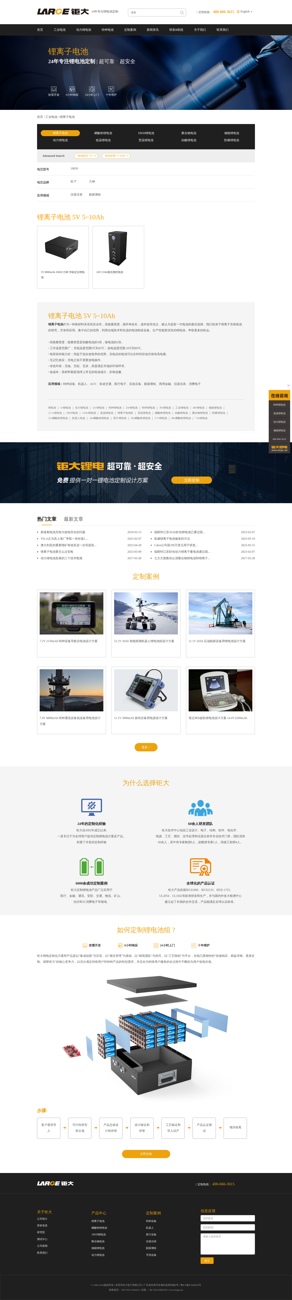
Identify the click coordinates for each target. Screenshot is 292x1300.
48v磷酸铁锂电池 (181, 418)
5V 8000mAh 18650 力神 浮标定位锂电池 (63, 275)
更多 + (146, 747)
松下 (74, 181)
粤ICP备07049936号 (190, 1285)
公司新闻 (42, 1246)
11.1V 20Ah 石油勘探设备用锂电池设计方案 (217, 641)
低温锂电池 (103, 140)
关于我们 (200, 29)
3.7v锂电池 (161, 418)
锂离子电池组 (125, 413)
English (246, 11)
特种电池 (108, 29)
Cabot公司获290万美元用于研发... (176, 545)
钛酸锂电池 (188, 140)
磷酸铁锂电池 (103, 133)
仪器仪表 (76, 194)
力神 (92, 181)
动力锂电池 (83, 29)
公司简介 (42, 1219)
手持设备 (151, 1255)
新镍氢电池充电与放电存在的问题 (63, 532)
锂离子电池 (67, 116)
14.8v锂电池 (89, 413)
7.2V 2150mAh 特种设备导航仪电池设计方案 (69, 641)
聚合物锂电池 (200, 413)
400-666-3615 (279, 439)
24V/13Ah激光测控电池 (109, 272)
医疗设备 (151, 1234)
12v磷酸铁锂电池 (58, 418)
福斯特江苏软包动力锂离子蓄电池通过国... (182, 551)
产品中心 (98, 1213)
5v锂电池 (65, 407)
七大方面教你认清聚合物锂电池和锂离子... (182, 558)
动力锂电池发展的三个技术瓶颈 (61, 558)
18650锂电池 (146, 133)
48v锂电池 (198, 407)
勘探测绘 (95, 194)
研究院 (41, 1232)
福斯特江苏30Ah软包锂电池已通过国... (179, 532)
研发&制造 (176, 29)
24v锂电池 (132, 407)
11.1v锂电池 (55, 413)
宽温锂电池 (146, 140)
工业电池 (60, 29)
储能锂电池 (231, 133)
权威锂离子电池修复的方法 (172, 538)
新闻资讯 (153, 29)
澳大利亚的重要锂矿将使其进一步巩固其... (68, 545)
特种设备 (151, 1221)
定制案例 (130, 29)
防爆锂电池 (231, 140)
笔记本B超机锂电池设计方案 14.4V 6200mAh (218, 718)
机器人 (150, 1227)
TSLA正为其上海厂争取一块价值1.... (64, 538)
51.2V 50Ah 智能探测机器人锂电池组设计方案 (144, 641)
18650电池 (72, 413)
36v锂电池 (165, 407)
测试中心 (42, 1239)
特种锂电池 (115, 407)
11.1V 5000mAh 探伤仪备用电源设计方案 (141, 718)
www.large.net (176, 1289)
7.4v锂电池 (201, 418)
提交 (207, 1260)
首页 (40, 29)
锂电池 (52, 407)
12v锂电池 (98, 407)
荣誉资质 (42, 1225)
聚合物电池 (188, 133)
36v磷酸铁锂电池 (140, 418)
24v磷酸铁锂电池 (99, 418)
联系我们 (222, 29)
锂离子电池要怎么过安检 (57, 551)
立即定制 (146, 1153)
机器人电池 (78, 418)
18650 (74, 168)
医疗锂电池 (119, 418)
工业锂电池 (181, 407)
